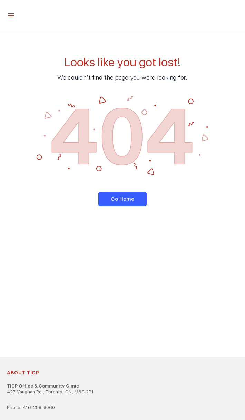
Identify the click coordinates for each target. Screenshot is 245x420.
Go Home (122, 199)
